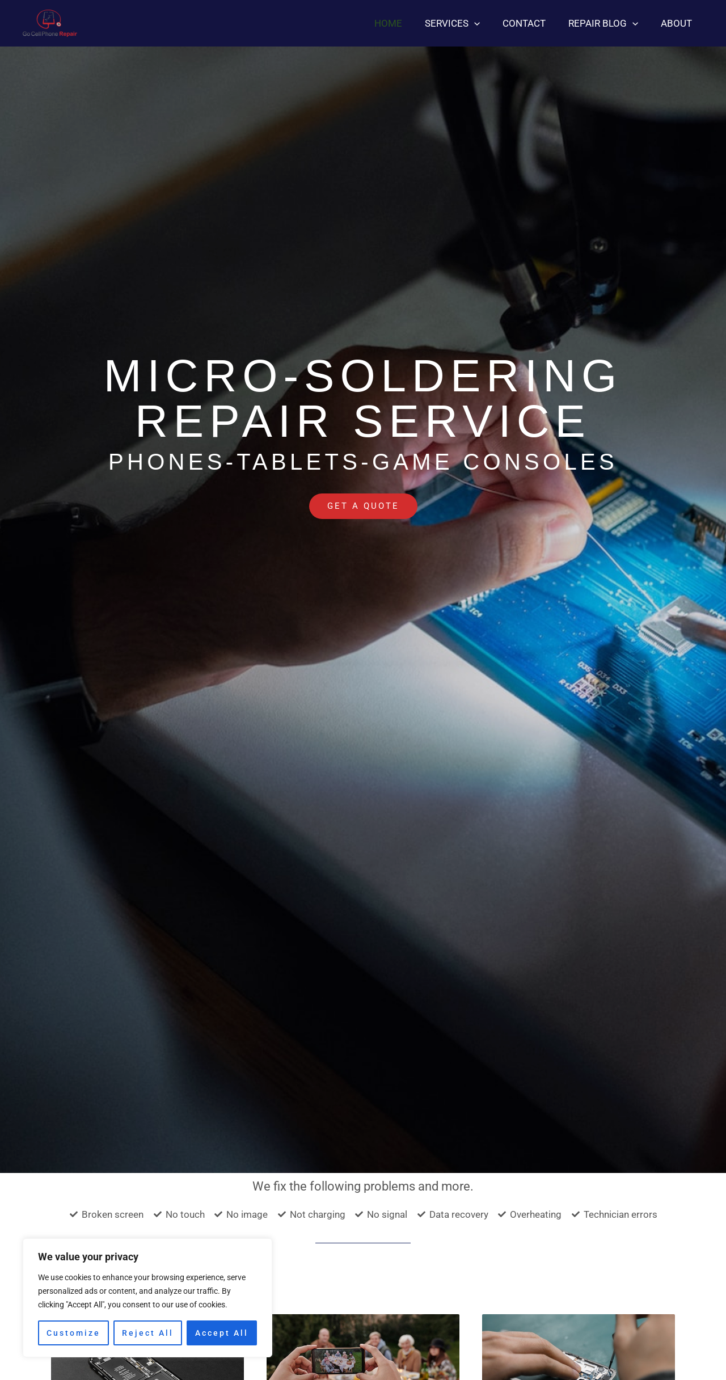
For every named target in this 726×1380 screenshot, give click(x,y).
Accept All (221, 1332)
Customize (73, 1332)
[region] (147, 1297)
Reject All (148, 1332)
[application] (486, 23)
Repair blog (608, 23)
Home (403, 23)
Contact (532, 23)
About (678, 23)
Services (464, 23)
